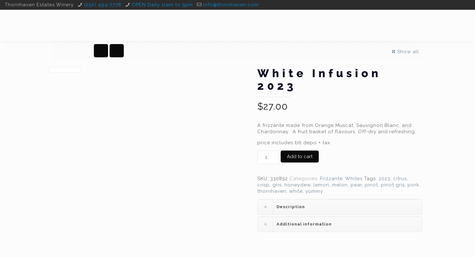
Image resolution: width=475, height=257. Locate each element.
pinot (371, 185)
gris (277, 185)
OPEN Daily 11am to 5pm (162, 5)
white (296, 191)
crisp (263, 185)
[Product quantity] (268, 157)
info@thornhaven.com (231, 5)
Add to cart (299, 156)
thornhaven (271, 191)
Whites (354, 178)
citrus (400, 178)
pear (356, 185)
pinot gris (393, 185)
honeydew (297, 185)
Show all (405, 51)
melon (340, 185)
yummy (314, 191)
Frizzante (331, 178)
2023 (384, 178)
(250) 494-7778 (102, 5)
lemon (321, 185)
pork (413, 185)
